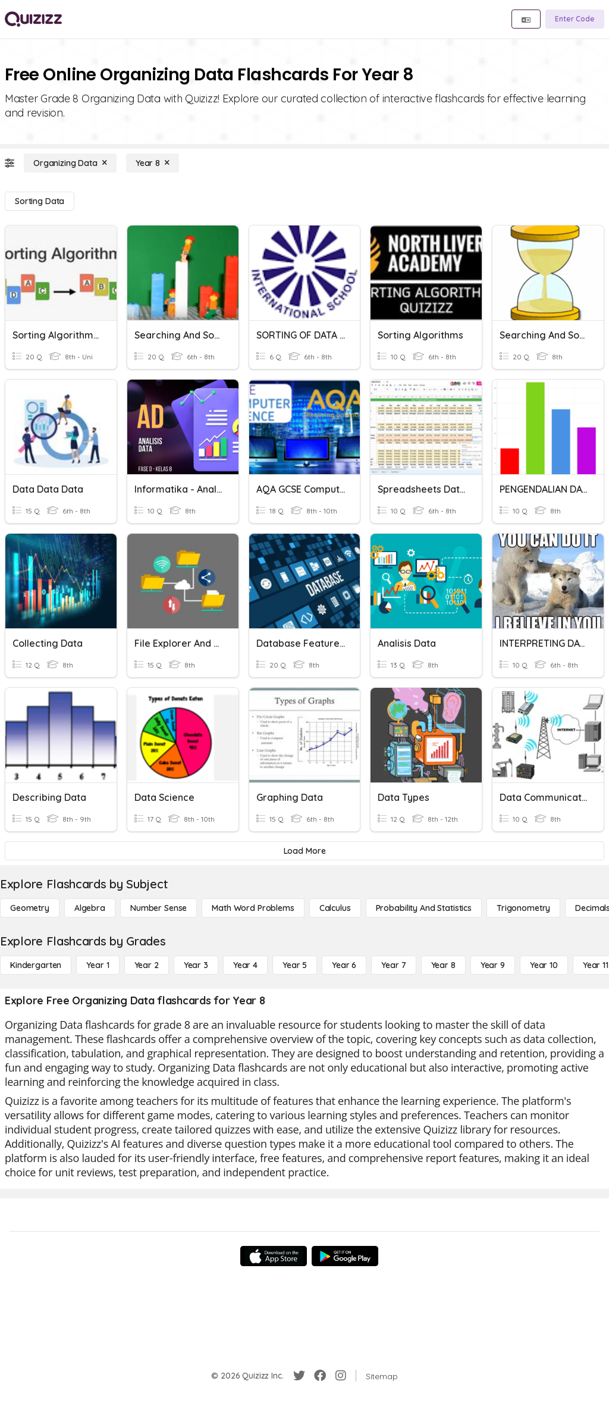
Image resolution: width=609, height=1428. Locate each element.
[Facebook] (320, 1375)
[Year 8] (152, 163)
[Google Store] (345, 1256)
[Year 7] (393, 965)
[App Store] (273, 1256)
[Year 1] (97, 965)
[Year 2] (146, 965)
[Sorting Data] (39, 201)
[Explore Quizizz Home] (33, 19)
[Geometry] (29, 907)
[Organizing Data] (70, 163)
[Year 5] (294, 965)
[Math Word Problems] (253, 907)
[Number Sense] (158, 907)
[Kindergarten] (35, 965)
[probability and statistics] (424, 907)
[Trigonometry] (523, 907)
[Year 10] (544, 965)
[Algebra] (89, 907)
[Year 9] (492, 965)
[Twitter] (299, 1375)
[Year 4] (245, 965)
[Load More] (304, 850)
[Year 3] (196, 965)
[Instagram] (340, 1375)
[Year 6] (344, 965)
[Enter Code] (574, 19)
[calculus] (335, 907)
